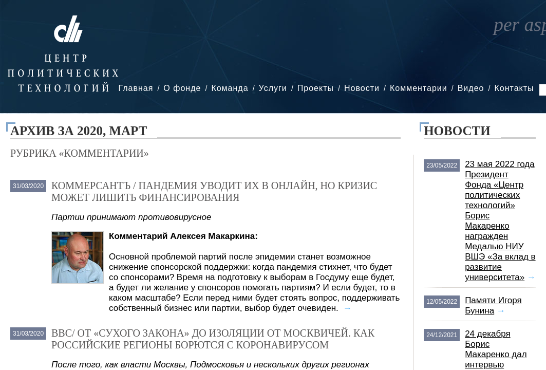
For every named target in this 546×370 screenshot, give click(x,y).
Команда (229, 88)
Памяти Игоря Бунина (493, 305)
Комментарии (418, 88)
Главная (135, 88)
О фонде (182, 88)
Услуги (273, 88)
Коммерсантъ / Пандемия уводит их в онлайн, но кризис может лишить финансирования (214, 191)
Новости (362, 88)
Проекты (315, 88)
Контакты (514, 88)
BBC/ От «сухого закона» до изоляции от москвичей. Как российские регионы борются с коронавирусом (212, 338)
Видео (471, 88)
